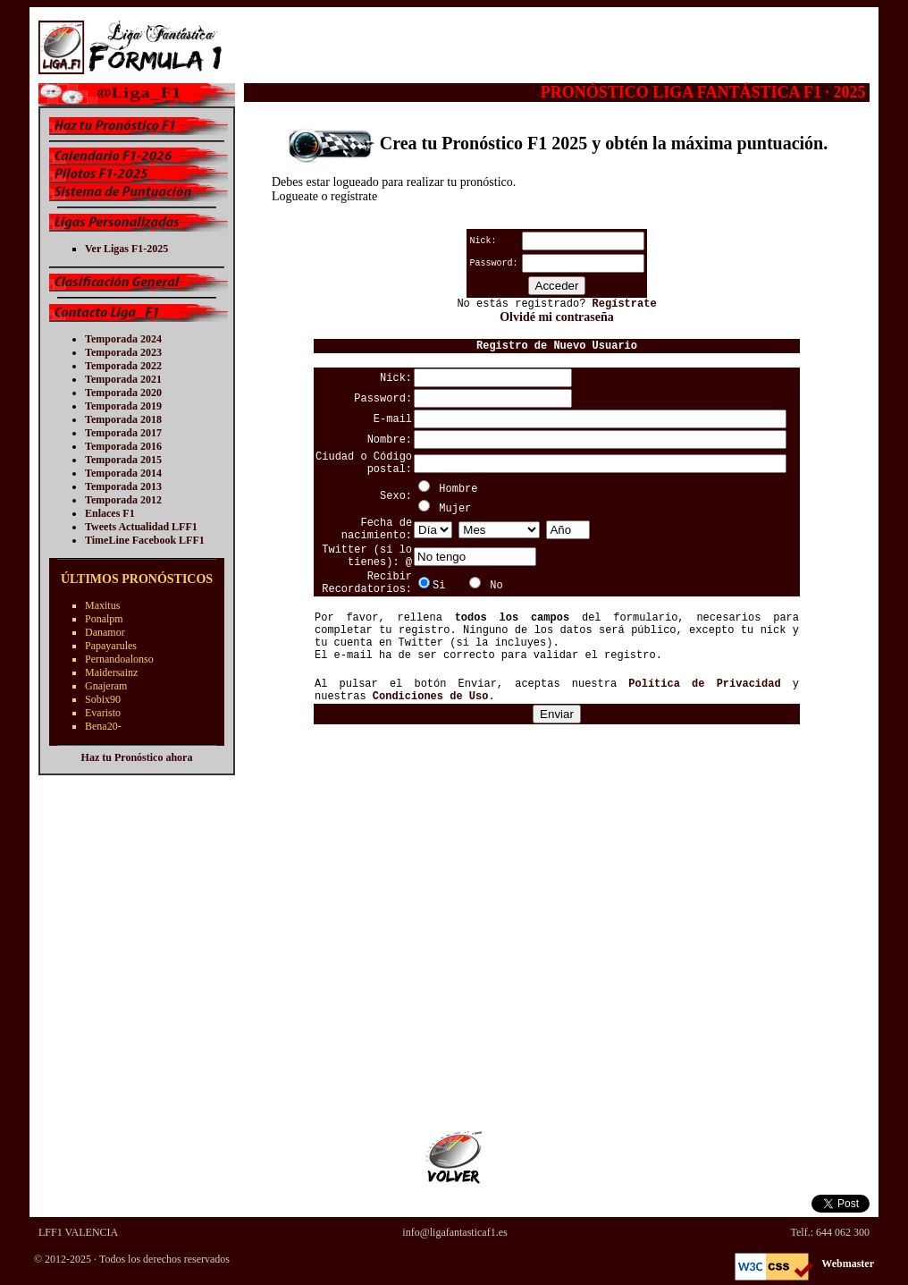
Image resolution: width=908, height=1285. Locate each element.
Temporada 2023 (123, 352)
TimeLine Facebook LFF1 (145, 540)
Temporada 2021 (123, 379)
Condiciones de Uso (431, 696)
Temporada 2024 (123, 339)
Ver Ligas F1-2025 (126, 248)
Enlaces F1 (110, 513)
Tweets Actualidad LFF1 (141, 526)
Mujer (455, 509)
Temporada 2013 (123, 486)
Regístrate (625, 304)
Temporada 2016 (123, 446)
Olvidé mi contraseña (557, 317)
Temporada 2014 (123, 473)
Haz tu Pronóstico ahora (137, 757)
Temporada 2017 (123, 433)
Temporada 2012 (123, 500)
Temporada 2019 (123, 406)
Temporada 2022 (123, 365)
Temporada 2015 (123, 459)
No (496, 585)
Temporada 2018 (123, 419)
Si (439, 585)
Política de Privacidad (704, 684)
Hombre (458, 489)
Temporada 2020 (123, 392)
